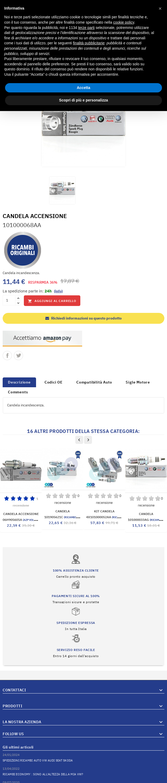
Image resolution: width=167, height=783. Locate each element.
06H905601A (25, 520)
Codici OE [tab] (54, 382)
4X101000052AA (112, 517)
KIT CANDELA (104, 511)
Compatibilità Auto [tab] (94, 382)
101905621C (67, 517)
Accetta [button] (83, 88)
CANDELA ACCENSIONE (21, 514)
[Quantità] (9, 300)
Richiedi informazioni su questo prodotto (83, 318)
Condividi (7, 355)
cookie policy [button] (123, 22)
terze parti (86, 27)
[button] (160, 8)
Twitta (18, 355)
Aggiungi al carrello (52, 301)
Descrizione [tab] (19, 382)
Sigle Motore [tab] (138, 382)
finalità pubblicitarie (88, 43)
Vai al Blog (156, 764)
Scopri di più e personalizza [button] (83, 100)
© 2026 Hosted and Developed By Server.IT (84, 779)
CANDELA (62, 511)
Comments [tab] (18, 392)
